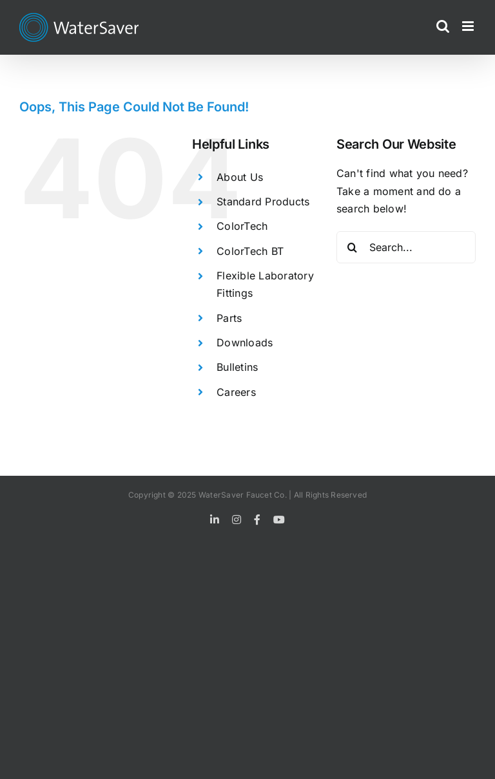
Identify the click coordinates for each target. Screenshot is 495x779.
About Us (240, 177)
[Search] (352, 247)
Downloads (245, 342)
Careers (236, 392)
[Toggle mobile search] (442, 26)
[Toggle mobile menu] (469, 26)
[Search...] (406, 247)
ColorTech (242, 226)
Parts (229, 318)
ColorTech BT (250, 251)
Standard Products (263, 201)
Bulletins (237, 367)
